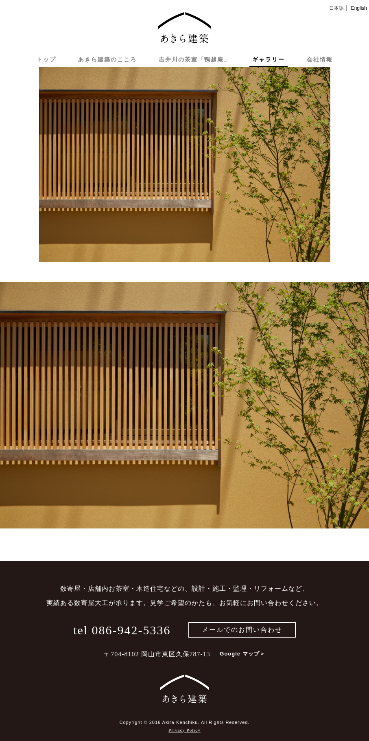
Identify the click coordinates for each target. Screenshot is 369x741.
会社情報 (320, 59)
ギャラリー (268, 59)
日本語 (336, 8)
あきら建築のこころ (107, 59)
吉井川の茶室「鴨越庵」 (194, 59)
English (359, 8)
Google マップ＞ (242, 654)
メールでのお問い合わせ (242, 629)
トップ (46, 59)
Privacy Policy (184, 730)
